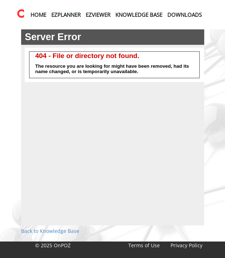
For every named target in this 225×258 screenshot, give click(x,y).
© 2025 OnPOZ (53, 245)
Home (38, 14)
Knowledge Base (138, 14)
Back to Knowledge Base (50, 231)
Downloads (184, 14)
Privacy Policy (186, 245)
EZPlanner (66, 14)
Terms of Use (144, 245)
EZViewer (98, 14)
